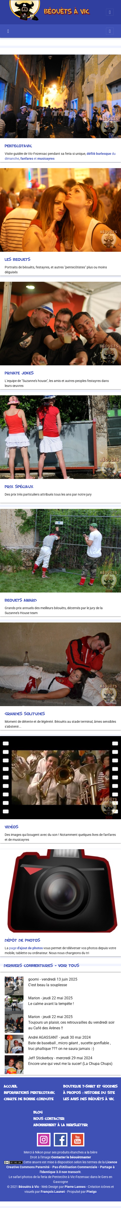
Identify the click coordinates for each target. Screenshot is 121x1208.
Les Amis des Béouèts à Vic (88, 1099)
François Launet (53, 1191)
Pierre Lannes (75, 1187)
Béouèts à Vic (29, 1187)
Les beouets (17, 259)
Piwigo (91, 1191)
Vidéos (11, 826)
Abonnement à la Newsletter (60, 1125)
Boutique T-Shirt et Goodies (90, 1086)
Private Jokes (19, 372)
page (26, 948)
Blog (38, 1112)
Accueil (8, 31)
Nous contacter (48, 1118)
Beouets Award (21, 600)
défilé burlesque (99, 154)
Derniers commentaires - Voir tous (41, 965)
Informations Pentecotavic (29, 1092)
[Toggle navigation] (110, 12)
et (37, 158)
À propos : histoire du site (89, 1092)
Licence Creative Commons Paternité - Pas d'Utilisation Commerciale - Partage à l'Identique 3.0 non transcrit (61, 1167)
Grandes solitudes (25, 713)
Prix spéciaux (19, 486)
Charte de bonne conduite (28, 1099)
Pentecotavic (18, 145)
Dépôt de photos (22, 940)
